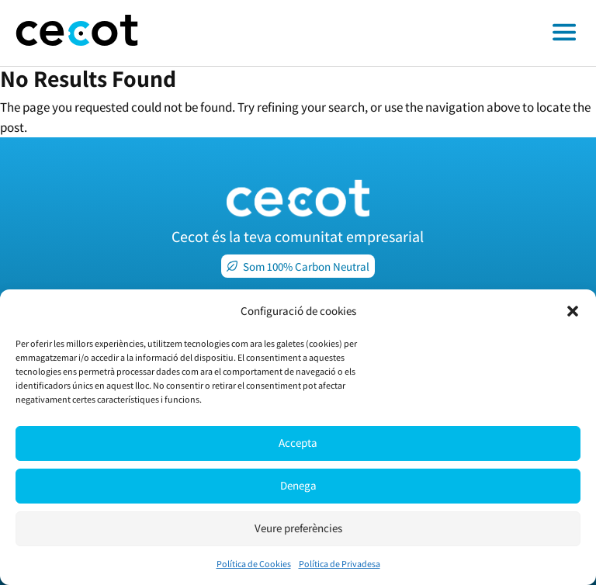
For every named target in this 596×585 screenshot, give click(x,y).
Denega (298, 485)
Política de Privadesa (339, 563)
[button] (572, 311)
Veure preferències (298, 528)
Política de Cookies (254, 563)
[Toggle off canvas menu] (375, 33)
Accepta (298, 442)
